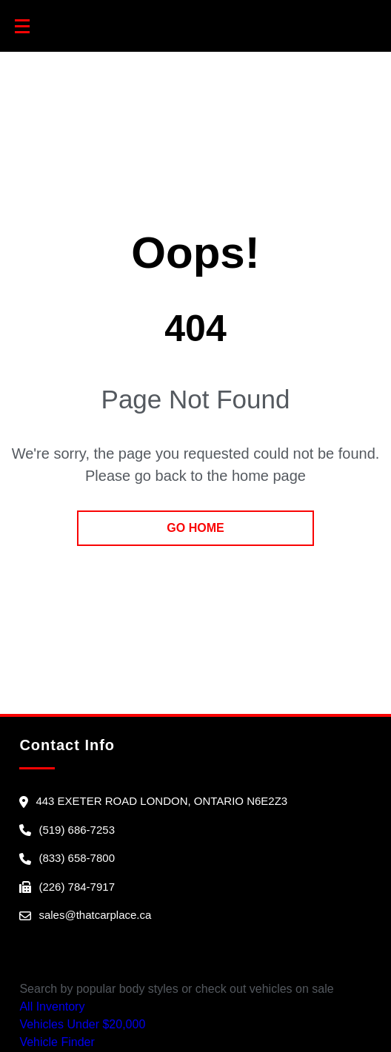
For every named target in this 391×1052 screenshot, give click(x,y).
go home (195, 528)
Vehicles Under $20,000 (82, 1024)
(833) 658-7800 (77, 858)
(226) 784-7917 (77, 886)
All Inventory (51, 1006)
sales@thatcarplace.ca (95, 914)
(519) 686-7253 (77, 829)
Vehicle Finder (56, 1042)
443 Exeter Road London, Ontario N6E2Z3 (161, 801)
